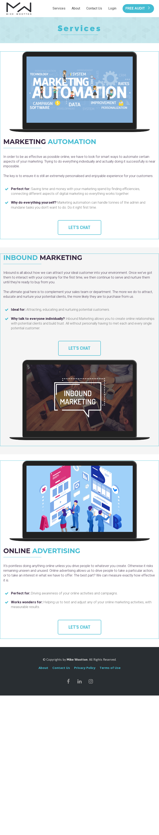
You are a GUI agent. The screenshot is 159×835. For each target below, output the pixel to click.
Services (59, 8)
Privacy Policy (84, 668)
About (76, 8)
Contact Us (94, 8)
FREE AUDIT (137, 8)
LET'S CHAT (79, 227)
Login (112, 8)
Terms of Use (110, 668)
